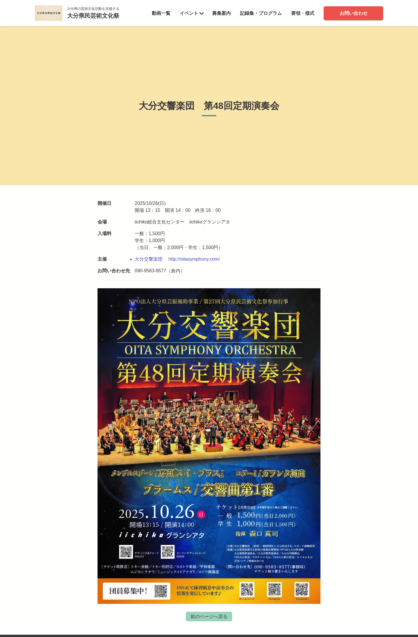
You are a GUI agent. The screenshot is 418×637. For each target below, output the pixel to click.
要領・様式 (302, 12)
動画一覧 (161, 12)
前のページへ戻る (209, 616)
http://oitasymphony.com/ (194, 259)
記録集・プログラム (261, 12)
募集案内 (221, 12)
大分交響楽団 (149, 259)
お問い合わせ (353, 12)
